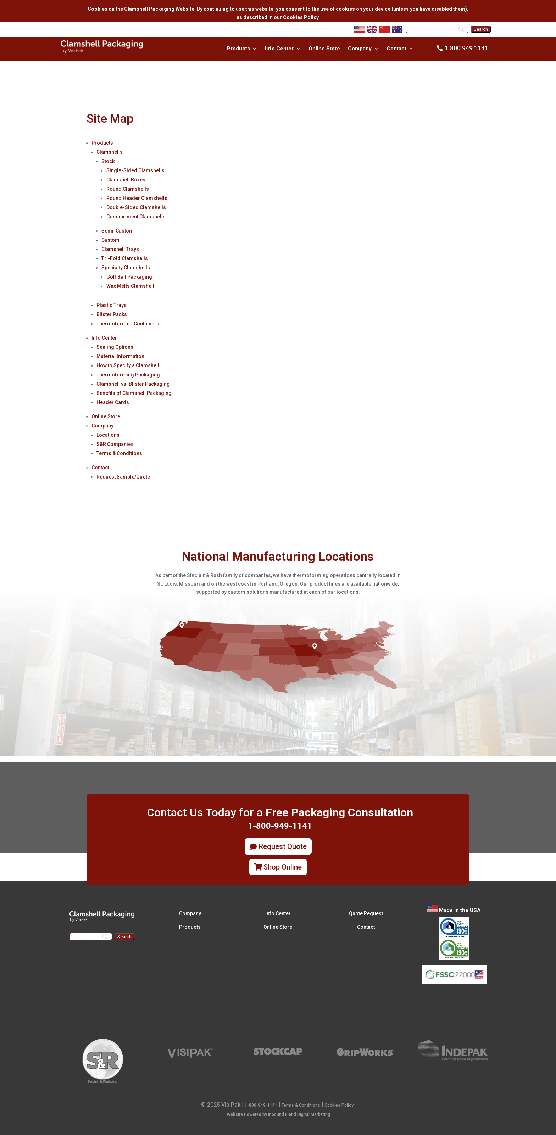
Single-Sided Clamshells (135, 170)
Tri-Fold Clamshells (124, 258)
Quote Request (366, 913)
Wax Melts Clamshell (130, 286)
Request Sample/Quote (123, 477)
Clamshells (109, 152)
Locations (107, 435)
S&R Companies (115, 444)
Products (238, 49)
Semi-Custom (117, 231)
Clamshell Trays (120, 249)
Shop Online (282, 867)
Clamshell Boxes (125, 180)
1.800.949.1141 (466, 48)
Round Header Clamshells (136, 198)
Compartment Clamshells (136, 216)
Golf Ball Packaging (129, 277)
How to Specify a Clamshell (127, 365)
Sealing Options (114, 347)
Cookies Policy (339, 1105)
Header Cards (112, 402)
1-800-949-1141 (261, 1105)
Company (360, 49)
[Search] (437, 29)
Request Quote (283, 846)
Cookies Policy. (301, 17)
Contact (396, 49)
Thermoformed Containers (127, 323)
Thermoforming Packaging (128, 375)
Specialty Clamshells (125, 267)
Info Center (279, 49)
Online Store (324, 49)
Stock (108, 161)
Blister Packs (111, 314)
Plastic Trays (111, 305)
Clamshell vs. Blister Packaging (133, 384)
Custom (110, 240)
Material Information (120, 356)
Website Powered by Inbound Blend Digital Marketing (278, 1114)
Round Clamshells (127, 189)
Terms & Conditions (119, 453)
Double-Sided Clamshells (136, 207)
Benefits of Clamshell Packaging (134, 393)
